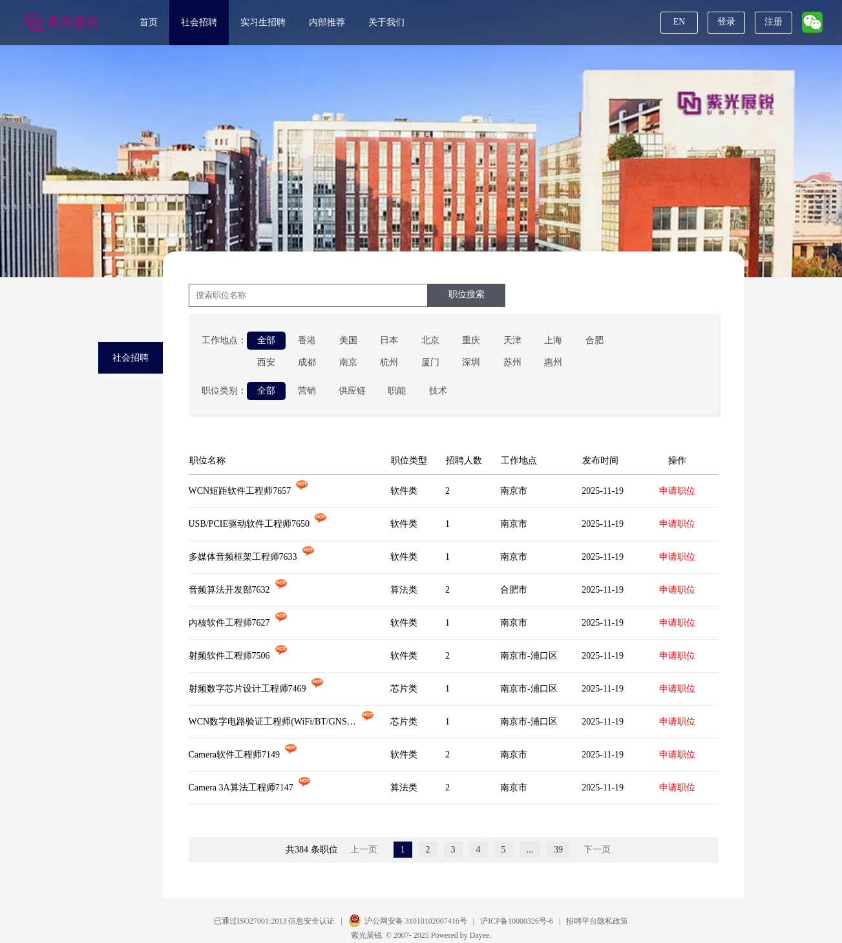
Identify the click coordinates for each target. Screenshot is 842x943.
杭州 (389, 362)
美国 (348, 340)
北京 (430, 340)
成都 (307, 362)
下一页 (597, 849)
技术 (438, 391)
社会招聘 (199, 22)
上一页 (363, 849)
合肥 (594, 340)
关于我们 (386, 22)
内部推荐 (327, 22)
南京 (348, 362)
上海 (553, 340)
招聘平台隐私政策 (597, 921)
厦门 (430, 362)
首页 (149, 22)
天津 (512, 340)
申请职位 (677, 491)
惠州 (553, 362)
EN (679, 21)
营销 (307, 391)
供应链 (352, 391)
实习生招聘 (263, 22)
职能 (397, 391)
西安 (266, 362)
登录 (726, 21)
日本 (389, 340)
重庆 (471, 340)
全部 (266, 340)
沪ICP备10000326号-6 (516, 921)
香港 (307, 340)
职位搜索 (466, 294)
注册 (773, 21)
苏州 (512, 362)
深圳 (471, 362)
